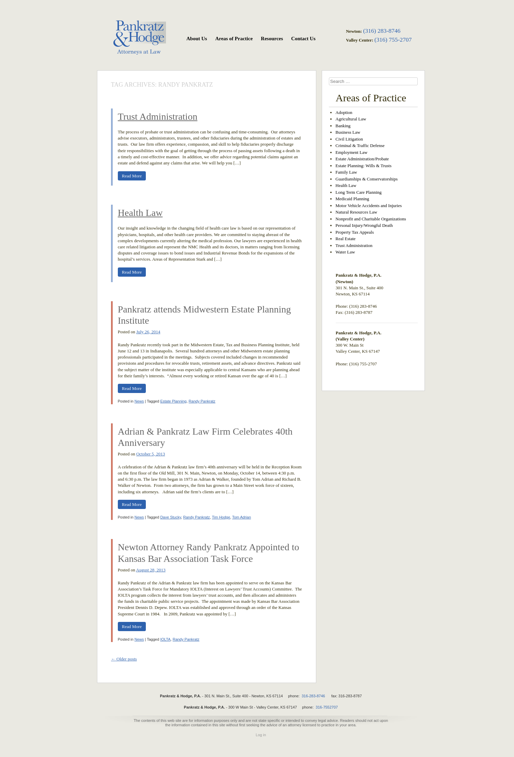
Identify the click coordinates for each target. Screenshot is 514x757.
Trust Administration (157, 116)
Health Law (140, 212)
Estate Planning (173, 401)
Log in (261, 735)
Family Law (346, 172)
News (139, 401)
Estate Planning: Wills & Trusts (363, 165)
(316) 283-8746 (381, 30)
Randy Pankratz (202, 401)
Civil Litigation (349, 139)
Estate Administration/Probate (362, 158)
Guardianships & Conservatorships (366, 178)
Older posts (124, 658)
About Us (196, 38)
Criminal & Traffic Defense (360, 145)
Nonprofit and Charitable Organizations (370, 218)
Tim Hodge (221, 517)
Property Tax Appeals (354, 232)
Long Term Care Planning (358, 192)
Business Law (347, 132)
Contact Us (303, 38)
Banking (342, 125)
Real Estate (345, 238)
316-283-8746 (313, 696)
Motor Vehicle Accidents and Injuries (368, 205)
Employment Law (351, 152)
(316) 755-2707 (393, 39)
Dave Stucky (170, 517)
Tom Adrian (241, 517)
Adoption (343, 112)
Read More (132, 175)
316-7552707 (327, 707)
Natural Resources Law (356, 212)
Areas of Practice (234, 38)
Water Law (345, 251)
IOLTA (165, 639)
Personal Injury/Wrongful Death (364, 225)
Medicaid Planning (352, 198)
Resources (272, 38)
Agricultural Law (350, 118)
